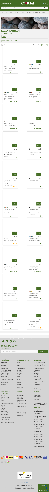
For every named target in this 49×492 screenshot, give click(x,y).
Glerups (19, 364)
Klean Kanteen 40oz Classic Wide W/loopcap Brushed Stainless (9, 68)
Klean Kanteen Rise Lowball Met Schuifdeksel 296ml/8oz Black (10, 97)
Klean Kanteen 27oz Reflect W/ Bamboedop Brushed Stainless (9, 125)
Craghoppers (20, 371)
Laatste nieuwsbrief (22, 412)
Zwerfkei (19, 378)
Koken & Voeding (5, 362)
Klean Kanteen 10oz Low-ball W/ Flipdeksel (35, 96)
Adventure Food (21, 368)
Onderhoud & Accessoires (7, 379)
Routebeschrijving (21, 400)
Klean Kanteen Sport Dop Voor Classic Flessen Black (10, 294)
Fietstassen (36, 373)
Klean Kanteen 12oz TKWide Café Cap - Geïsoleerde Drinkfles (33, 295)
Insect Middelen (4, 382)
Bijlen (35, 367)
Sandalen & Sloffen (5, 378)
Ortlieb (18, 379)
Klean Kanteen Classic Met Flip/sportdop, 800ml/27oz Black (35, 68)
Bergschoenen (4, 368)
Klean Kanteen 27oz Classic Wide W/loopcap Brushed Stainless (10, 153)
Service (19, 401)
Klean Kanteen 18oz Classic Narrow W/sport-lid (35, 181)
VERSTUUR (43, 351)
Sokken (2, 364)
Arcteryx (19, 370)
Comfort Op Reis (5, 373)
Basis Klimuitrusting (38, 364)
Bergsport (3, 365)
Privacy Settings (24, 482)
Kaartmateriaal (37, 379)
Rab (18, 381)
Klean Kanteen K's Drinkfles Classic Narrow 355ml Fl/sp (10, 268)
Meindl (18, 362)
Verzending (20, 398)
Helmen (3, 408)
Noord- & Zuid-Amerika (6, 370)
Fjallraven (19, 373)
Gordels (3, 405)
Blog (18, 408)
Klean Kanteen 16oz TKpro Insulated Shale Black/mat (35, 152)
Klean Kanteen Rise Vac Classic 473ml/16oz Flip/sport (9, 211)
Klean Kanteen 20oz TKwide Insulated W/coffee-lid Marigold (35, 212)
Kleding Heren (4, 376)
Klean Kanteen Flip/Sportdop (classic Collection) (34, 125)
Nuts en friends (4, 414)
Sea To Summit (20, 374)
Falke (18, 376)
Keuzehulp (37, 360)
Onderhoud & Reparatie (5, 392)
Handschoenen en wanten (40, 374)
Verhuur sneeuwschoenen (23, 403)
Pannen (3, 416)
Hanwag (19, 382)
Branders (3, 402)
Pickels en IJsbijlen (5, 417)
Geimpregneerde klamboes (7, 403)
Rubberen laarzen (5, 419)
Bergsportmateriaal (5, 398)
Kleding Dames (4, 381)
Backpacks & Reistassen (39, 362)
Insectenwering (37, 378)
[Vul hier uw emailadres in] (19, 351)
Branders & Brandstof (39, 368)
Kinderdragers (37, 384)
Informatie (20, 392)
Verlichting (3, 384)
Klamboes (36, 385)
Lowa (18, 365)
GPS (2, 406)
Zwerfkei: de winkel (21, 404)
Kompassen (4, 411)
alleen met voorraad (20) (10, 45)
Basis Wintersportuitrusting (40, 365)
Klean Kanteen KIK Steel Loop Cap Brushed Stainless (9, 322)
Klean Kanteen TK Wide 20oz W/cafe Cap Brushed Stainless (10, 240)
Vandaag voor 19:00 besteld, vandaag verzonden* (40, 411)
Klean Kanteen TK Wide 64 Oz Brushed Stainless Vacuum (10, 183)
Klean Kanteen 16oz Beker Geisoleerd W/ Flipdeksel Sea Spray (35, 324)
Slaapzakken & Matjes (6, 371)
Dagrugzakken (37, 370)
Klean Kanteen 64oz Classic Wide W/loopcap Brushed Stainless (34, 268)
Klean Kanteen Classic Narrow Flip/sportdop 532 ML (35, 240)
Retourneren (20, 397)
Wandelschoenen (5, 367)
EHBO (35, 371)
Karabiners (3, 409)
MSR (18, 367)
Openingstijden (20, 395)
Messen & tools (4, 413)
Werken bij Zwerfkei (21, 406)
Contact (19, 394)
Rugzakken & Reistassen (6, 374)
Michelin (19, 384)
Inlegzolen (36, 376)
